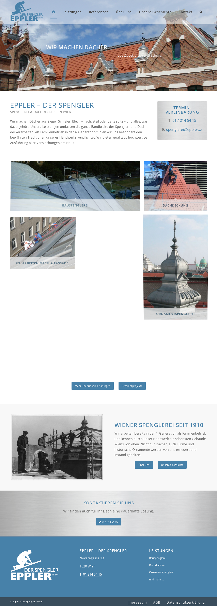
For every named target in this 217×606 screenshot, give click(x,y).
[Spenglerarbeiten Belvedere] (53, 447)
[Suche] (201, 12)
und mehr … (156, 579)
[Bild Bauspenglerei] (77, 188)
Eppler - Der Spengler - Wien (28, 601)
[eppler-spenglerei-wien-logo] (26, 11)
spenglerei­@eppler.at (184, 129)
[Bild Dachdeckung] (177, 188)
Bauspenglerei (157, 558)
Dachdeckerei (157, 565)
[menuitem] (53, 12)
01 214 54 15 (92, 574)
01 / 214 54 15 (184, 120)
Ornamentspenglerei (161, 572)
